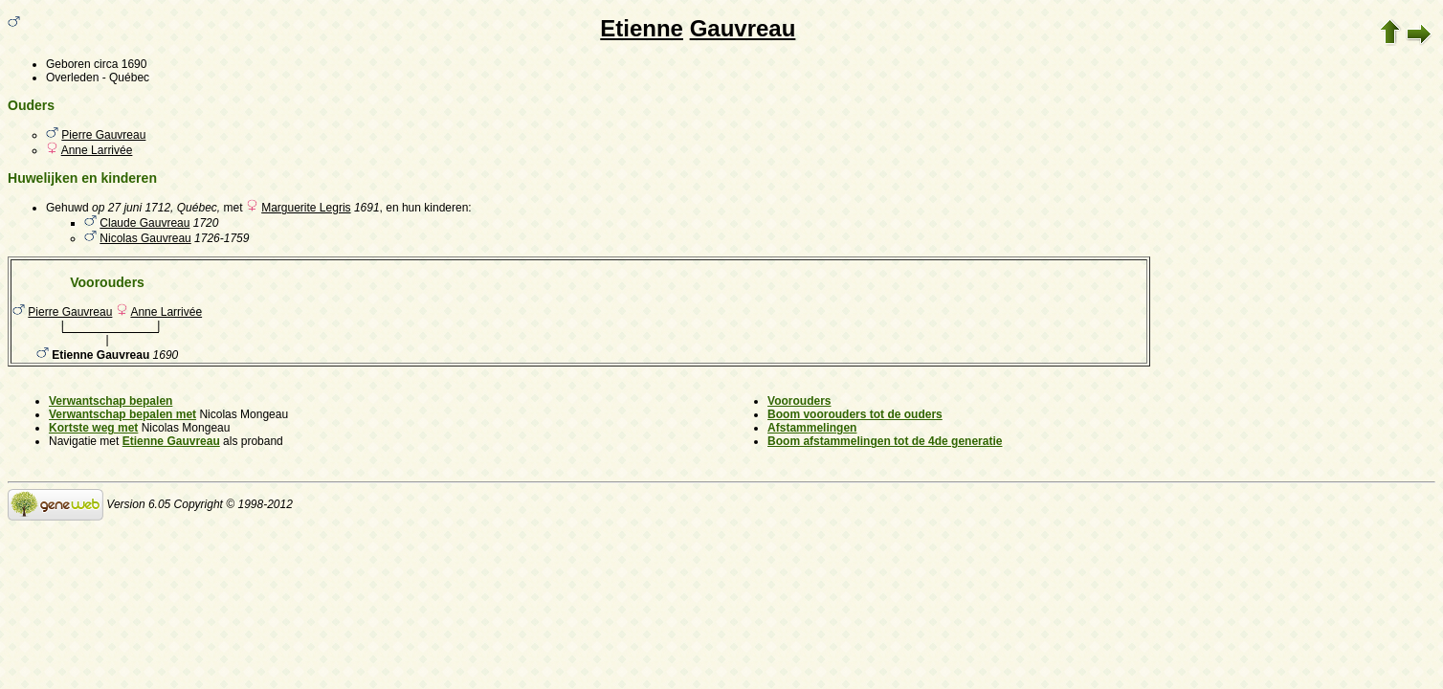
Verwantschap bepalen (110, 401)
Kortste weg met (93, 427)
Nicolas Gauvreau (145, 238)
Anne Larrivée (97, 150)
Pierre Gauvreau (103, 135)
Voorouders (799, 401)
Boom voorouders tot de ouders (855, 414)
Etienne (641, 28)
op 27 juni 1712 (131, 207)
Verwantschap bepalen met (122, 414)
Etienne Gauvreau (171, 441)
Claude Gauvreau (144, 223)
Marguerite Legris (305, 207)
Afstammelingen (811, 427)
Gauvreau (743, 28)
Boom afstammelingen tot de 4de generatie (884, 441)
